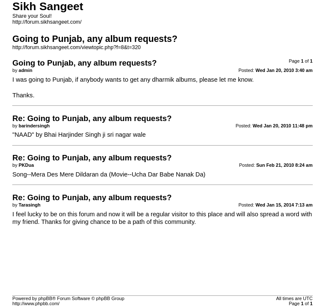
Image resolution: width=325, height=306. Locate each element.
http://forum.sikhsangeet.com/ (46, 22)
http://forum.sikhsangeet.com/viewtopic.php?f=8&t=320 (76, 47)
